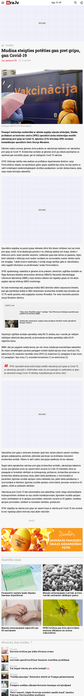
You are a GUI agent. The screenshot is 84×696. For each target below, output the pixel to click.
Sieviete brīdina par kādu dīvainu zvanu (32, 651)
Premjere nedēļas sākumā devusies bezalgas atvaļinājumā (40, 685)
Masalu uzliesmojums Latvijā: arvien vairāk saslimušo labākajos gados (62, 594)
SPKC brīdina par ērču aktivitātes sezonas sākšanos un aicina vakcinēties (61, 630)
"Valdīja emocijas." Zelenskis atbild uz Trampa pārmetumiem (42, 676)
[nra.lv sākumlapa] (12, 3)
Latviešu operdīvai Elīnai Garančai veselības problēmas (39, 660)
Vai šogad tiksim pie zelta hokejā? (28, 668)
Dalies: (32, 521)
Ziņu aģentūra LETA (9, 60)
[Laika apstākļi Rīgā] (56, 2)
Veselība (9, 45)
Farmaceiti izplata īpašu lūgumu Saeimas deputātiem (18, 594)
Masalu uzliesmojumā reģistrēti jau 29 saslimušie (19, 629)
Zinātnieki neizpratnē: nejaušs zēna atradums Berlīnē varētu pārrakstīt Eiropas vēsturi (48, 322)
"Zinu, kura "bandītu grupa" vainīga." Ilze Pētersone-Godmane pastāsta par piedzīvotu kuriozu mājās (49, 313)
